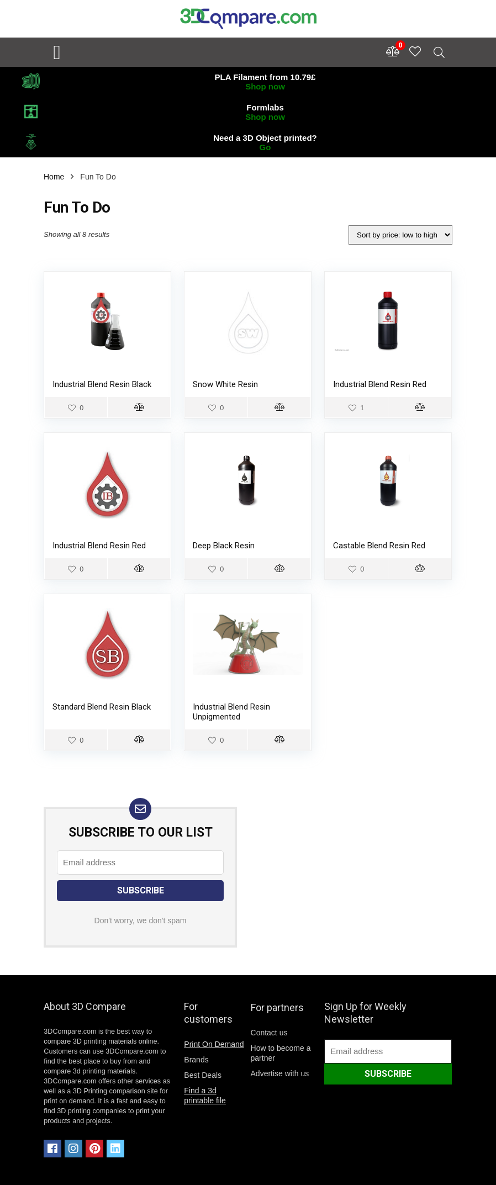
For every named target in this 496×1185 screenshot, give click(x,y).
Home (54, 176)
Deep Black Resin (224, 546)
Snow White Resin (225, 384)
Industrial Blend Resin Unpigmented (231, 712)
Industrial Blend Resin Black (101, 384)
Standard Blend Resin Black (101, 707)
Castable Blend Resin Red (379, 546)
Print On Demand (214, 1044)
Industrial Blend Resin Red (379, 384)
